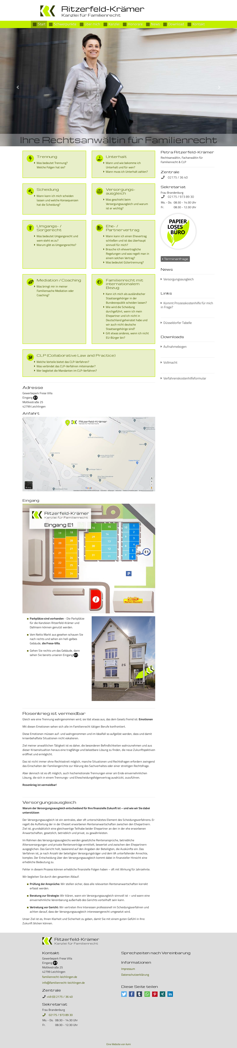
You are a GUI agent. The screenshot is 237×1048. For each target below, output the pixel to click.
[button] (18, 87)
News (155, 24)
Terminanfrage (175, 259)
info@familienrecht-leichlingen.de (63, 982)
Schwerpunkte (65, 24)
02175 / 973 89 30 (57, 1015)
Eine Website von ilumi (118, 1044)
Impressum (128, 968)
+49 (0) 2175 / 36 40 (60, 996)
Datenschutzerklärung (135, 974)
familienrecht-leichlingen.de (59, 977)
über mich (92, 24)
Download (176, 24)
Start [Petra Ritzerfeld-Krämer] (41, 24)
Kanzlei (113, 24)
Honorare (135, 24)
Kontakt (198, 24)
